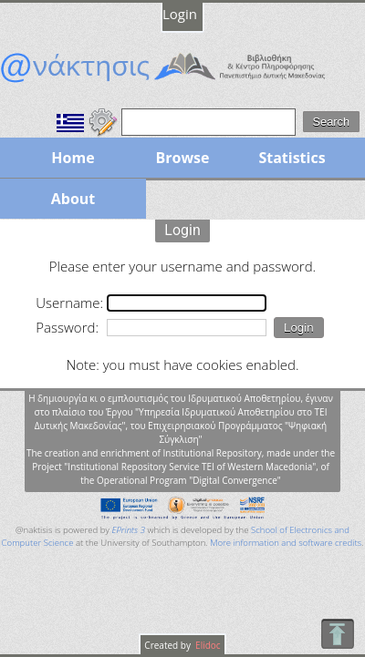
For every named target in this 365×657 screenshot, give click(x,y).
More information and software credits (285, 543)
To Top (337, 634)
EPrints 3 (128, 530)
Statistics (291, 158)
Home (72, 158)
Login (179, 14)
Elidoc (207, 645)
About (73, 199)
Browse (182, 158)
